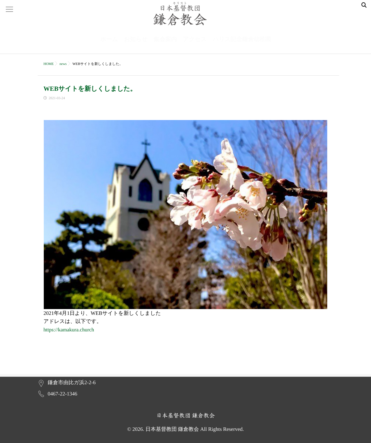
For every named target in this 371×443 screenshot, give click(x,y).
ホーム (109, 45)
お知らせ (136, 45)
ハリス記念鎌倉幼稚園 (242, 45)
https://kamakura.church (68, 332)
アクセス (195, 45)
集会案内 (165, 45)
